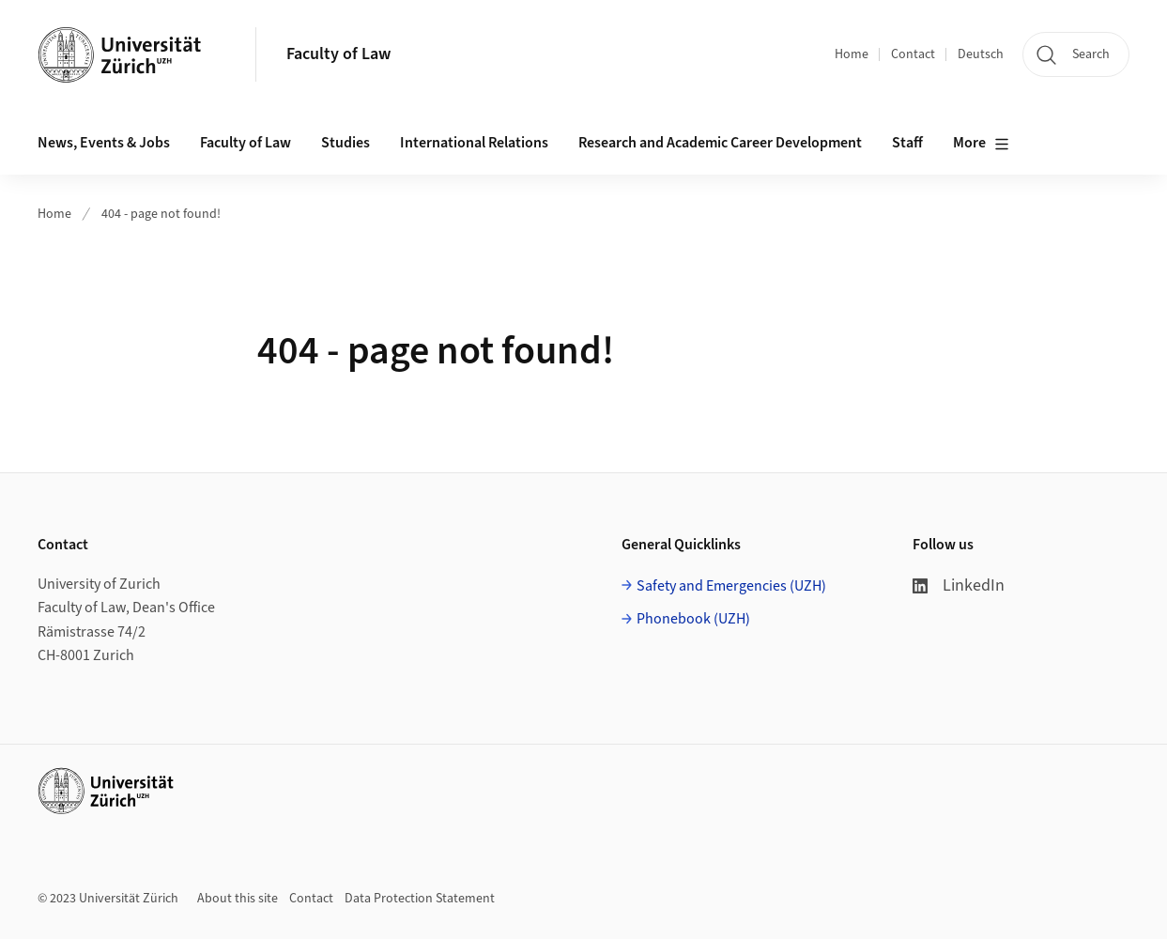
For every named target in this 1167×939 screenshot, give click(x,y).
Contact (913, 54)
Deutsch (981, 54)
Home (851, 54)
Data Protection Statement (420, 898)
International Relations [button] (474, 142)
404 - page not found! (161, 214)
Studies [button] (345, 142)
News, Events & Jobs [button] (104, 142)
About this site (237, 898)
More (981, 143)
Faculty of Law (338, 54)
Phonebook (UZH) (693, 618)
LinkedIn (959, 585)
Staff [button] (907, 142)
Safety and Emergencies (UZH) (731, 586)
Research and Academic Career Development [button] (720, 142)
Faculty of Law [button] (245, 142)
